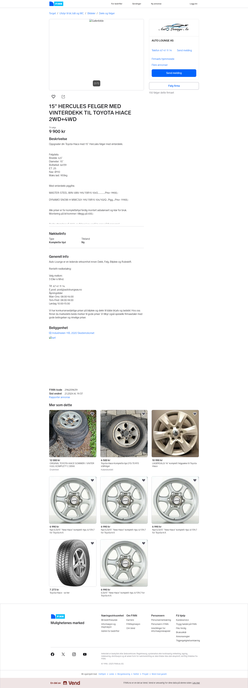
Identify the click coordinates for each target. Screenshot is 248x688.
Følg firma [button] (174, 85)
